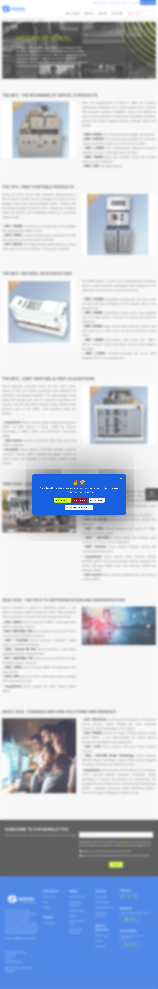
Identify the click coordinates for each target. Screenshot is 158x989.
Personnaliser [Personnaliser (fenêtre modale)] (96, 500)
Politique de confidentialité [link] (79, 507)
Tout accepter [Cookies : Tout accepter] (62, 500)
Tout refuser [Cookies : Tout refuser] (80, 500)
